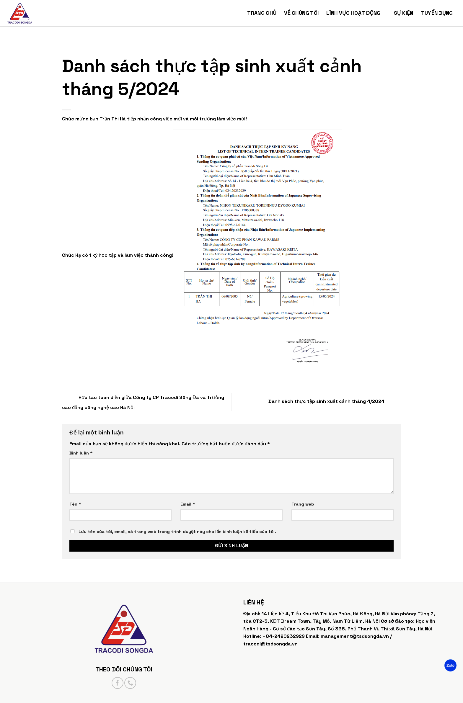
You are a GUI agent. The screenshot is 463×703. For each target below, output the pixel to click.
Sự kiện (403, 13)
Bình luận (80, 453)
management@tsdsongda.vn (355, 636)
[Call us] (130, 683)
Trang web (302, 504)
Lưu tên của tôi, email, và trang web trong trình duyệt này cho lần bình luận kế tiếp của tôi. (177, 531)
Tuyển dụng (440, 13)
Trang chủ (261, 13)
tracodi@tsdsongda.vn (270, 644)
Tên (75, 504)
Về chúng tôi (301, 13)
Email (187, 504)
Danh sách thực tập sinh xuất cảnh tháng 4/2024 (334, 401)
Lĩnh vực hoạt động (356, 13)
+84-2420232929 (284, 636)
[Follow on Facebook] (117, 683)
